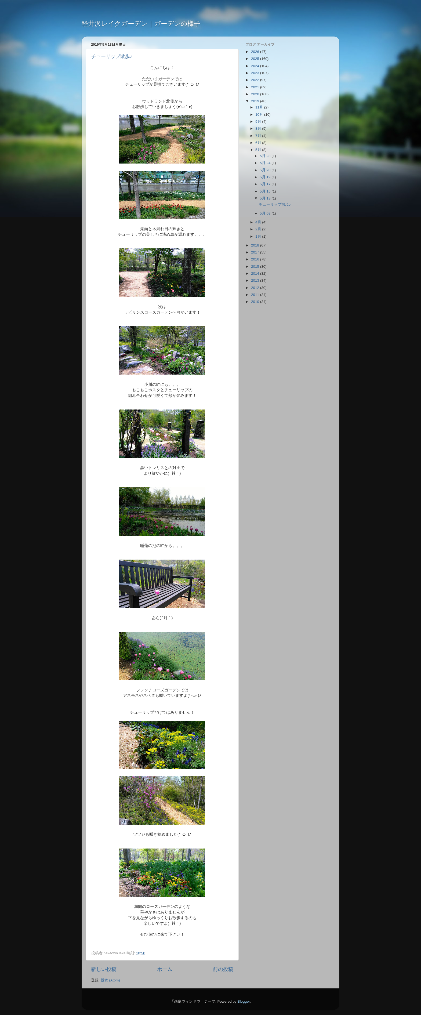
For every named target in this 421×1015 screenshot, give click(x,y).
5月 (258, 150)
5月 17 (265, 184)
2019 (255, 101)
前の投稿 (223, 969)
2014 (255, 273)
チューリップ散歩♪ (111, 56)
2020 (255, 94)
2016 (255, 259)
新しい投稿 (104, 969)
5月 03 (265, 213)
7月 (258, 136)
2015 (255, 266)
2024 (255, 66)
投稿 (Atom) (110, 980)
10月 (259, 115)
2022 (255, 80)
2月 (258, 229)
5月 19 (265, 177)
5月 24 (265, 163)
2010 (255, 302)
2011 (255, 295)
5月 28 (265, 156)
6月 (258, 143)
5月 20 (265, 170)
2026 (255, 52)
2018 (255, 245)
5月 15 (265, 191)
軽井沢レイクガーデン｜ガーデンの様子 (141, 23)
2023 (255, 73)
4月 (258, 222)
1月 (258, 236)
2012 (255, 288)
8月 (258, 128)
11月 (259, 107)
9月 (258, 121)
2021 (255, 87)
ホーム (164, 969)
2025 (255, 59)
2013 (255, 280)
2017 (255, 252)
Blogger (243, 1001)
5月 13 (265, 198)
